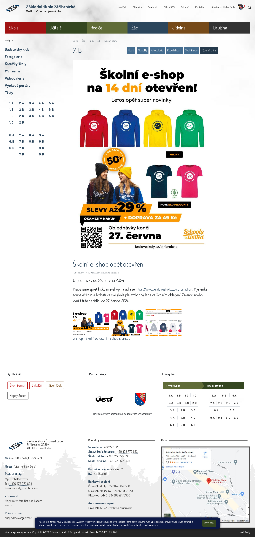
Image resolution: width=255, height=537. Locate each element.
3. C (31, 116)
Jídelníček (121, 7)
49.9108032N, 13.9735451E (27, 458)
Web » (8, 505)
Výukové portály (17, 85)
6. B (11, 141)
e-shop (78, 338)
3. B (31, 109)
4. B (41, 109)
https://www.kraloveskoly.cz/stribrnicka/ (165, 289)
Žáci (84, 40)
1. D (11, 122)
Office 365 (169, 7)
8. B (31, 141)
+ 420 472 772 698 (20, 483)
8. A (31, 135)
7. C (21, 148)
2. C (21, 116)
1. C (11, 116)
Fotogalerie (13, 56)
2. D (21, 122)
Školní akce (191, 50)
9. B (41, 141)
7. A (21, 135)
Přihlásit (113, 532)
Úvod (131, 50)
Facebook (153, 7)
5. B (51, 109)
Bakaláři (185, 7)
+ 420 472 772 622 (126, 451)
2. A (21, 103)
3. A (31, 103)
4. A (41, 103)
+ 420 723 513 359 (118, 461)
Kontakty (199, 7)
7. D (21, 154)
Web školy (245, 532)
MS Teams (12, 71)
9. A (41, 135)
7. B (21, 141)
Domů (75, 40)
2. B (21, 109)
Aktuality (137, 7)
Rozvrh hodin (174, 50)
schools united (121, 338)
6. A (11, 135)
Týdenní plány (110, 40)
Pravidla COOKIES (98, 532)
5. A (51, 103)
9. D (41, 154)
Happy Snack (18, 395)
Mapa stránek (60, 532)
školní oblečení (97, 338)
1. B (11, 109)
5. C (51, 116)
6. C (11, 148)
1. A (11, 103)
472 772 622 (111, 447)
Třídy (9, 92)
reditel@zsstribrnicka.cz (26, 488)
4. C (41, 116)
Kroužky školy (15, 63)
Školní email (17, 385)
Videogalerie (14, 78)
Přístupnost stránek (78, 532)
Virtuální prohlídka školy (223, 7)
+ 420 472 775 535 (118, 456)
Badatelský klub (17, 49)
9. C (41, 148)
